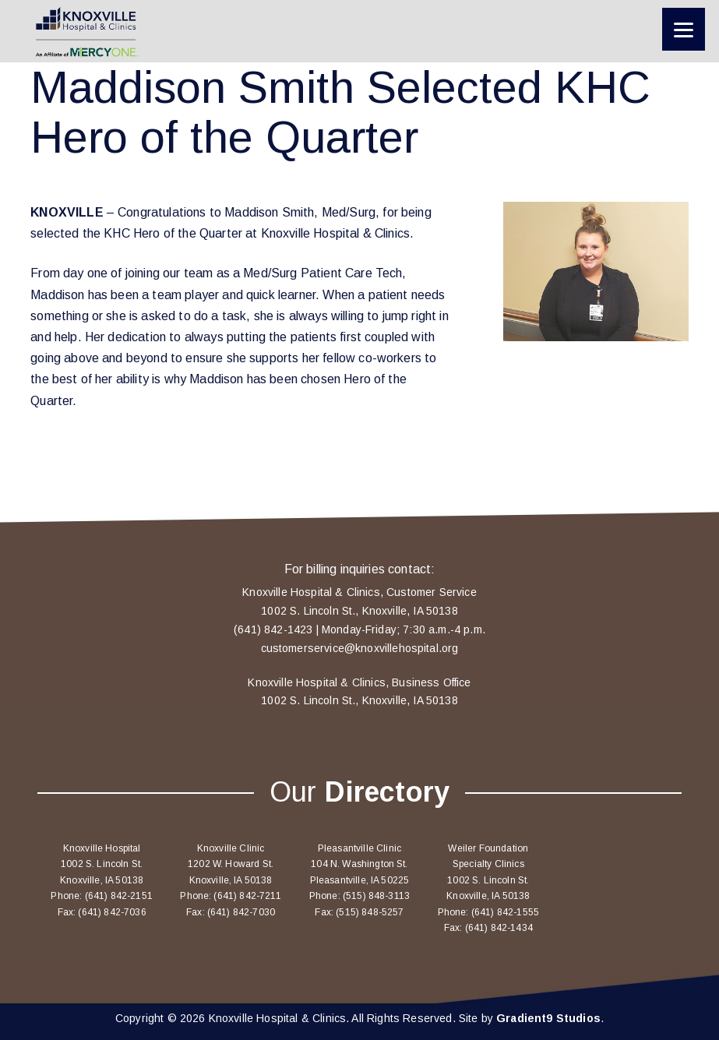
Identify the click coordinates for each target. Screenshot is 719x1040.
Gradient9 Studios (548, 1018)
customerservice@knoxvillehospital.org (360, 648)
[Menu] (683, 29)
